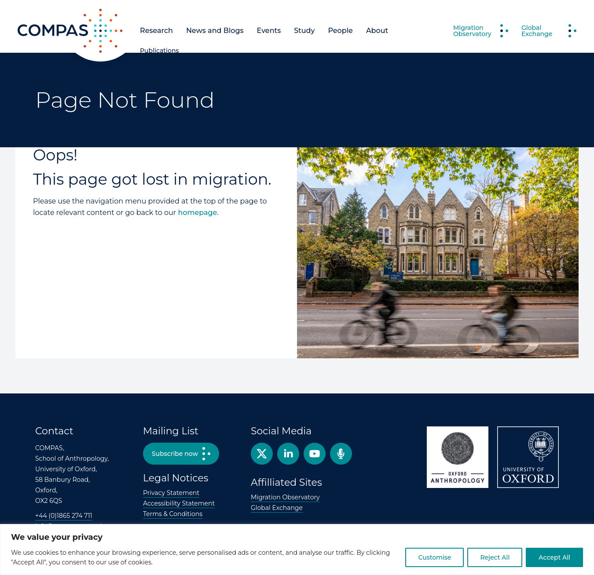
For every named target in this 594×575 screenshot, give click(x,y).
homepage (197, 212)
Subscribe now (175, 454)
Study (304, 30)
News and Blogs (215, 30)
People (340, 30)
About (377, 30)
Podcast (341, 454)
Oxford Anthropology (457, 457)
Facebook (288, 454)
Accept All (554, 557)
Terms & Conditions (172, 514)
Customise (434, 557)
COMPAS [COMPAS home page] (33, 52)
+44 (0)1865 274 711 (63, 516)
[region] (297, 549)
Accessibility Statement (179, 503)
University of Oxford (528, 457)
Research (156, 30)
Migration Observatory (285, 497)
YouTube (315, 454)
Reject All (495, 557)
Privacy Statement (171, 493)
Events (269, 30)
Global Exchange (277, 508)
